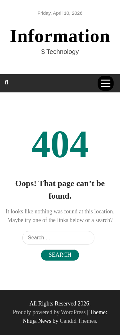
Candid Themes (78, 321)
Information (60, 35)
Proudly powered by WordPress (50, 312)
